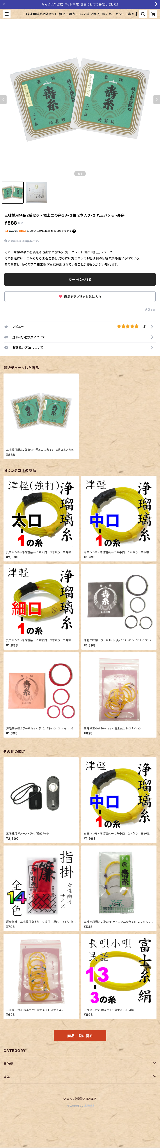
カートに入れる (80, 279)
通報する (150, 309)
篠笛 (7, 1077)
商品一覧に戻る (80, 1036)
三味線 (8, 1063)
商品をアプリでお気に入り (80, 297)
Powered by (80, 1105)
